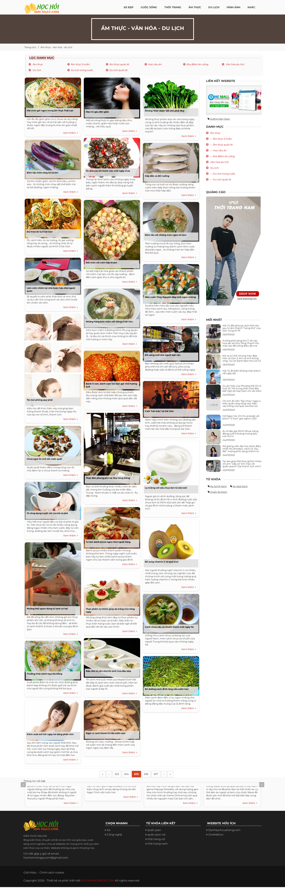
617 (163, 774)
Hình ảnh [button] (233, 7)
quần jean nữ (156, 835)
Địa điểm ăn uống (197, 64)
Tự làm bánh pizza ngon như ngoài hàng (108, 542)
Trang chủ (30, 47)
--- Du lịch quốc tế (220, 179)
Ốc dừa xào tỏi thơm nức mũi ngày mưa (108, 170)
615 (141, 774)
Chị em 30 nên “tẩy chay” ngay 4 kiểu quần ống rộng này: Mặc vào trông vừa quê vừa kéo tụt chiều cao (241, 404)
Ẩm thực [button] (194, 7)
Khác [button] (251, 7)
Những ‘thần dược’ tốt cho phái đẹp (164, 110)
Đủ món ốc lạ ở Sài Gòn (40, 231)
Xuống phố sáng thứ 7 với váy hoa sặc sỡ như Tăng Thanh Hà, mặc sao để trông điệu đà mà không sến (240, 344)
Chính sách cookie (51, 873)
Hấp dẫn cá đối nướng (157, 176)
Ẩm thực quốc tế (119, 64)
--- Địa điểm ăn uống (222, 156)
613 (119, 774)
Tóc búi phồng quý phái (40, 400)
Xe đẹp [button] (128, 7)
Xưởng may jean (220, 118)
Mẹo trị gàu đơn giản (97, 111)
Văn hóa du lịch (234, 64)
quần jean (154, 831)
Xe (108, 831)
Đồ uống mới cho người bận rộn (162, 355)
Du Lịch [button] (213, 7)
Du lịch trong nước (82, 70)
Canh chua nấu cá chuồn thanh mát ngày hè (169, 627)
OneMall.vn (215, 835)
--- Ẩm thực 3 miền (221, 138)
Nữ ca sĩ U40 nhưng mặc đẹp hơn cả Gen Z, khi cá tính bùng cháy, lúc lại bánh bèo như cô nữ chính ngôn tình (241, 359)
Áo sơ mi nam (218, 486)
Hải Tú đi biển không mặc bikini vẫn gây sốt (241, 372)
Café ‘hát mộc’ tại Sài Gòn (159, 411)
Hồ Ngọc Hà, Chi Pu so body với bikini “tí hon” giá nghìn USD (240, 417)
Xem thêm (70, 133)
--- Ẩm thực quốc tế (221, 144)
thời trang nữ (156, 840)
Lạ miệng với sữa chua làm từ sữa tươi (166, 487)
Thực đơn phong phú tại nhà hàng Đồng (108, 478)
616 (152, 774)
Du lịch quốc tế (118, 70)
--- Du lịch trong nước (222, 173)
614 (130, 774)
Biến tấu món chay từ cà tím (42, 172)
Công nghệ (114, 835)
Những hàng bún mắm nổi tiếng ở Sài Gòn (109, 321)
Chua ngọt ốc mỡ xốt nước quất (44, 459)
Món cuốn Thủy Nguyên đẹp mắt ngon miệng (170, 297)
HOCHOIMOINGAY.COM (97, 881)
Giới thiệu (30, 873)
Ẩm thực (37, 64)
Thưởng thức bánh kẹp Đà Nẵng (44, 673)
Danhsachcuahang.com (224, 831)
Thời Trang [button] (172, 7)
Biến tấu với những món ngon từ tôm (165, 235)
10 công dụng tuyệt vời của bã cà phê (47, 513)
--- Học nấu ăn (218, 150)
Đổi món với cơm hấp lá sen (101, 262)
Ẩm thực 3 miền (80, 64)
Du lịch (36, 70)
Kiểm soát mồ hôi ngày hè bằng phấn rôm (50, 734)
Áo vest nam (240, 486)
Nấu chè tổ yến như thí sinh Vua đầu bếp (108, 671)
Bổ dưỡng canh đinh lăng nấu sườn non (166, 689)
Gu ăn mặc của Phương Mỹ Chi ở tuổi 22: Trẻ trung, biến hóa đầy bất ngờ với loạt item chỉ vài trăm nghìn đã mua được (242, 389)
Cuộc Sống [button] (149, 7)
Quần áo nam (218, 491)
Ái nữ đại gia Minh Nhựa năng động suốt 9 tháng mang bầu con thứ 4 (240, 434)
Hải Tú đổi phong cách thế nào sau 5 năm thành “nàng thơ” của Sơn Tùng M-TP (241, 328)
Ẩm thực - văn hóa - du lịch (56, 47)
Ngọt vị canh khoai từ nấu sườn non (105, 733)
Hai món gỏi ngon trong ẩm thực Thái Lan (50, 110)
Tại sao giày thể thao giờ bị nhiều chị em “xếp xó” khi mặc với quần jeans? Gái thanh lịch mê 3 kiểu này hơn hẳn (242, 465)
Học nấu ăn (155, 64)
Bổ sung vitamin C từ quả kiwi (161, 561)
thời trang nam (157, 844)
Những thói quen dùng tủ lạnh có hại (47, 608)
